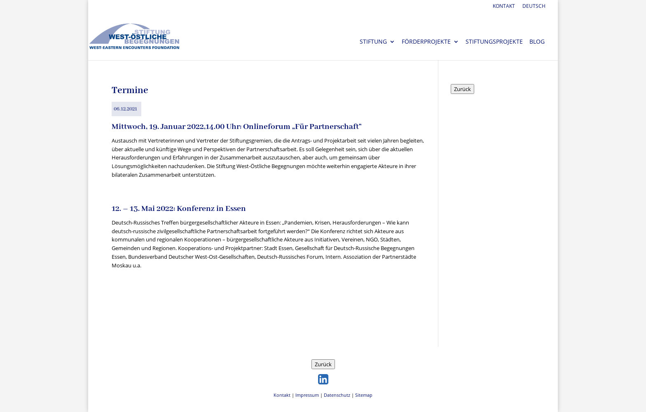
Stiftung (373, 42)
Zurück (462, 89)
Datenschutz (337, 395)
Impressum (307, 395)
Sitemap (363, 395)
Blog (537, 42)
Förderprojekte (426, 42)
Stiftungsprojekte (494, 42)
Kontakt (504, 6)
